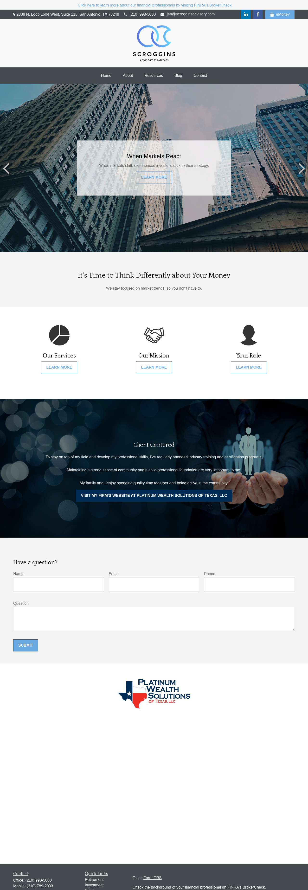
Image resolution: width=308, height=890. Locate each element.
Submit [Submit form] (25, 645)
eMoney (280, 14)
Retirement (94, 879)
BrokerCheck (254, 887)
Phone (209, 574)
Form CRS (152, 878)
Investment (94, 885)
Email (113, 574)
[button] (106, 76)
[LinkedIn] (245, 14)
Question (21, 603)
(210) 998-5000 (140, 14)
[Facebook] (258, 14)
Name (18, 574)
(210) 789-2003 (40, 886)
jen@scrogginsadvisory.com (187, 14)
